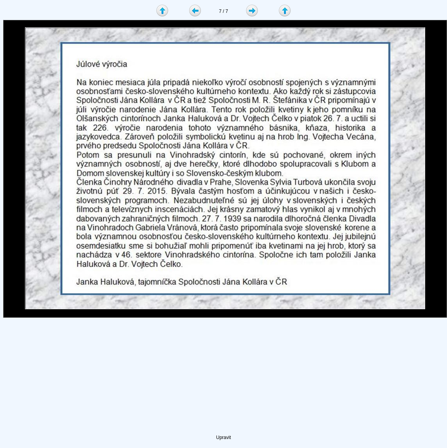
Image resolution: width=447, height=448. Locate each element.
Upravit (223, 437)
